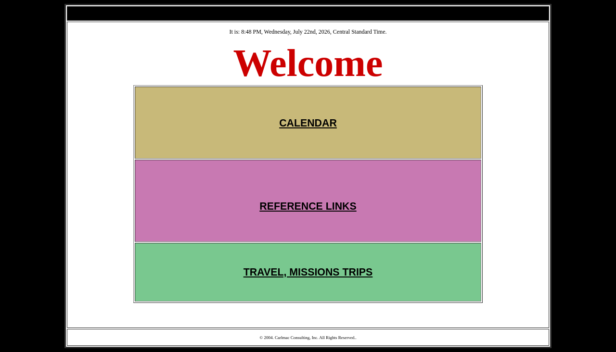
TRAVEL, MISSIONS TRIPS (308, 272)
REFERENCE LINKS (307, 206)
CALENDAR (308, 123)
